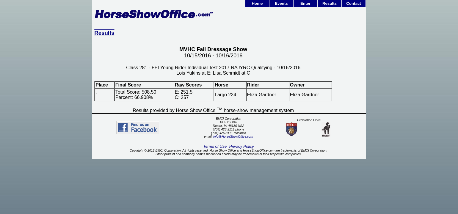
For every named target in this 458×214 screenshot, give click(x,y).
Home (257, 3)
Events (281, 3)
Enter (305, 3)
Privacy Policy (241, 146)
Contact (353, 3)
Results (329, 3)
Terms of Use (215, 146)
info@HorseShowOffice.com (233, 136)
